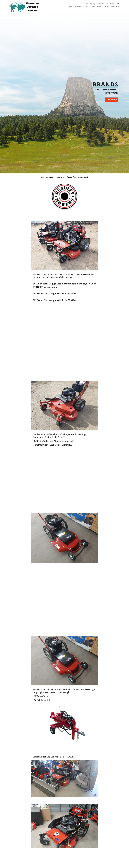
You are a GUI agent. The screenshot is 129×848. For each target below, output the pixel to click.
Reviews (106, 6)
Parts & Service (90, 6)
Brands (99, 6)
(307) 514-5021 (114, 3)
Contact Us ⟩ (112, 100)
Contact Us (115, 6)
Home (70, 6)
